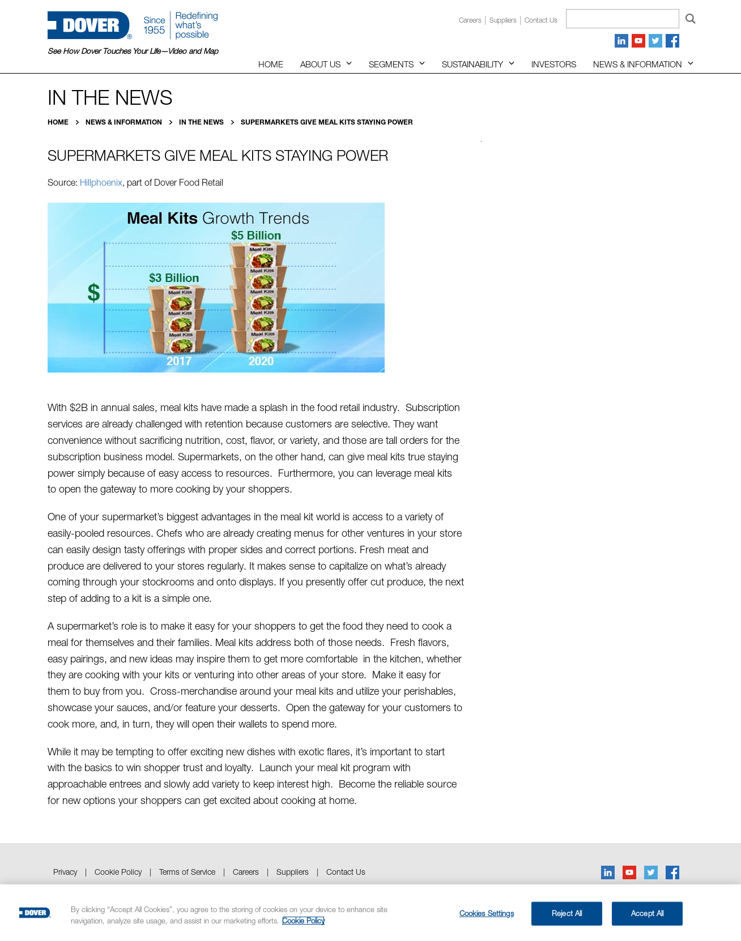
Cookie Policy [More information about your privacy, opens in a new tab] (303, 920)
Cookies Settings (486, 913)
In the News (202, 122)
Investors (553, 64)
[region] (370, 912)
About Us (320, 64)
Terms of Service (187, 871)
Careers (470, 20)
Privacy (65, 871)
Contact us (541, 20)
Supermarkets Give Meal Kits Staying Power (327, 122)
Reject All (567, 913)
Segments (391, 64)
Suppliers (503, 20)
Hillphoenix (101, 182)
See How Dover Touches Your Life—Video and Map (133, 50)
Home (270, 64)
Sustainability (472, 64)
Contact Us (345, 871)
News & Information (637, 64)
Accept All (647, 913)
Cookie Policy (118, 871)
